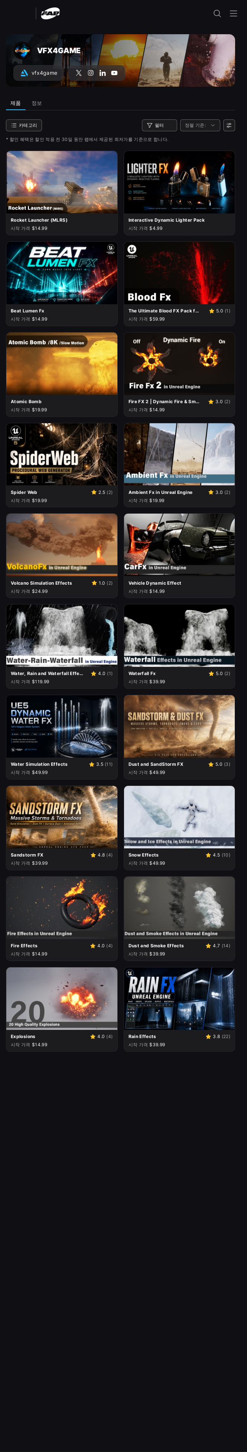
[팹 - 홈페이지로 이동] (50, 13)
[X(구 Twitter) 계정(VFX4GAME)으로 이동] (78, 72)
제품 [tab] (15, 103)
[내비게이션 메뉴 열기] (234, 13)
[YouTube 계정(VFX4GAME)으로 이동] (114, 72)
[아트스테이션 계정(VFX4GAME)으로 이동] (38, 73)
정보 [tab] (37, 103)
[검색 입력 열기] (217, 13)
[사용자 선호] (229, 125)
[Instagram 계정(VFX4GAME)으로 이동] (90, 72)
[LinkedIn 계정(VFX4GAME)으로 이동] (102, 72)
